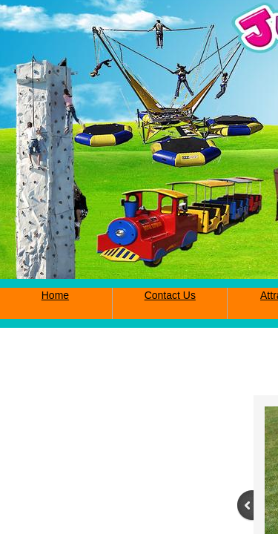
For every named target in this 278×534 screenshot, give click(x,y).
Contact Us (170, 295)
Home (55, 295)
